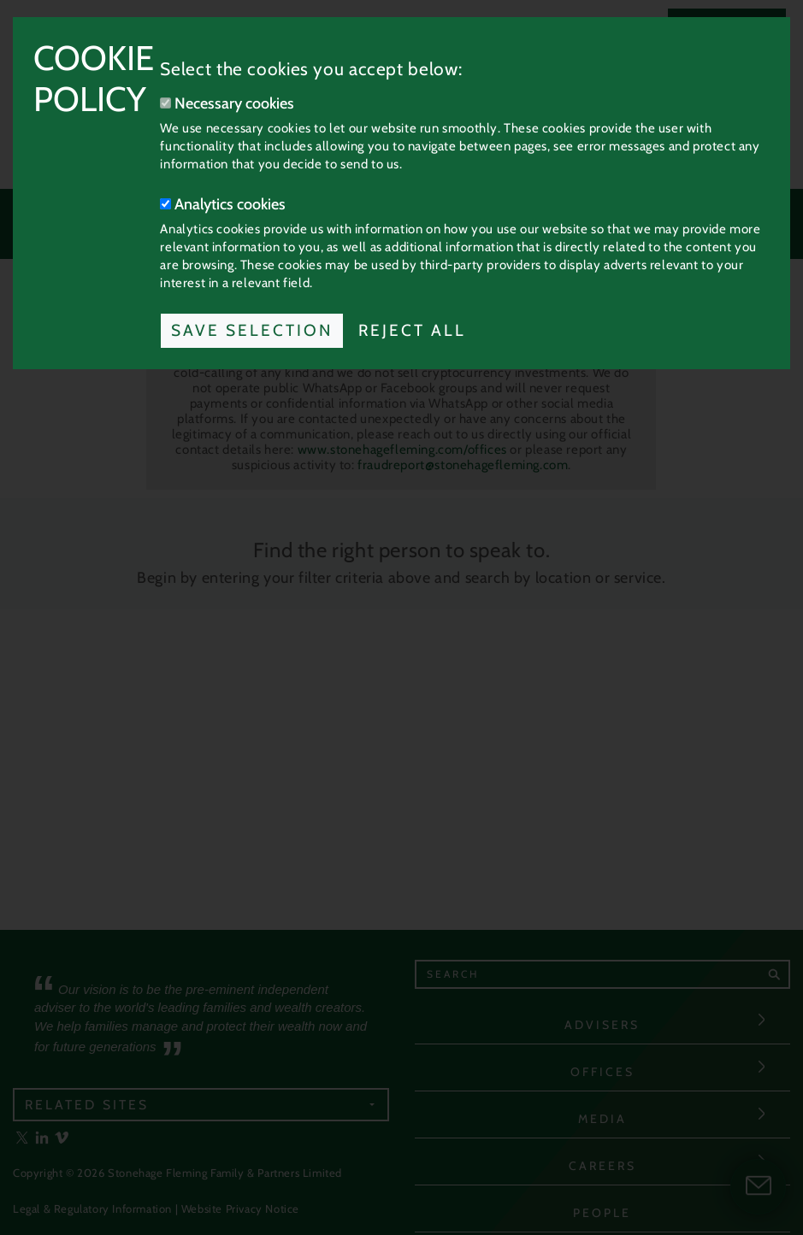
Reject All (412, 330)
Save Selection (252, 330)
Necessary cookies (227, 103)
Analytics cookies (223, 204)
